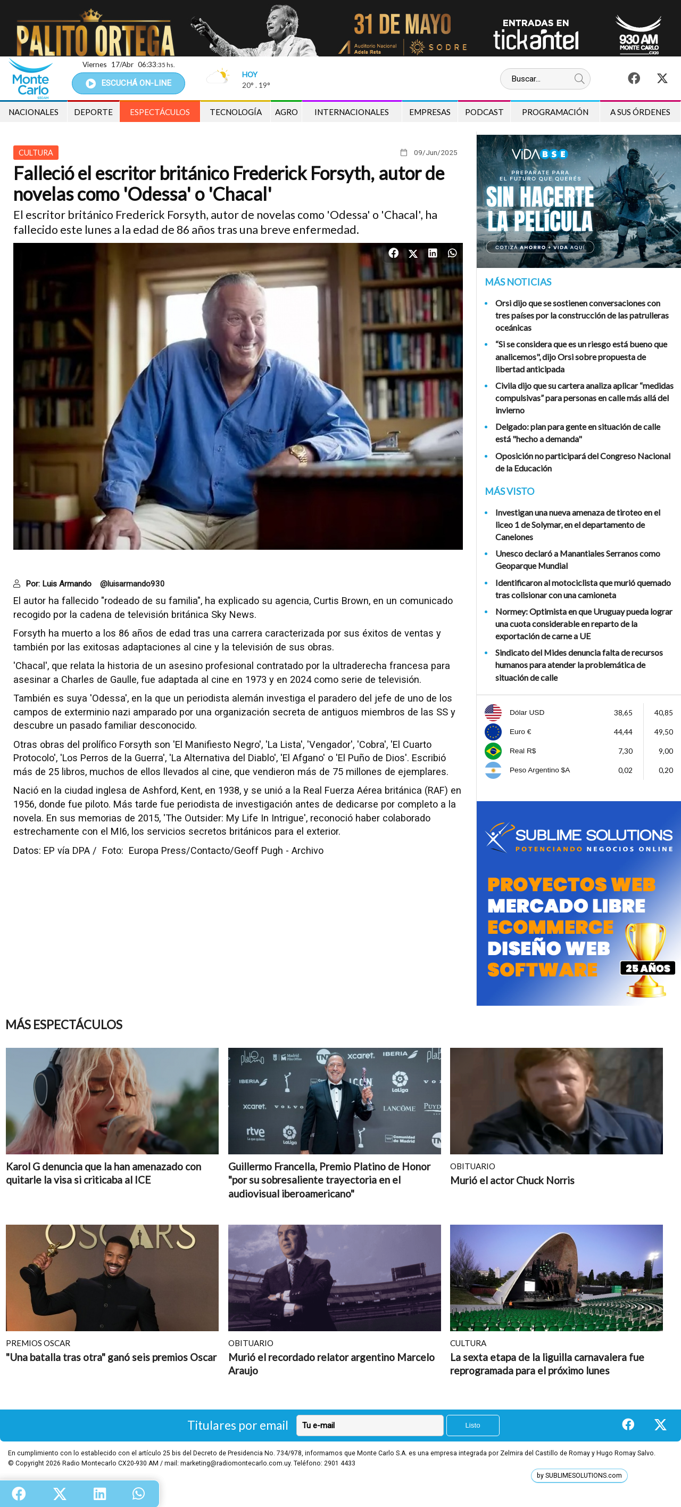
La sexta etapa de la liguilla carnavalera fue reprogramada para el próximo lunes (547, 1364)
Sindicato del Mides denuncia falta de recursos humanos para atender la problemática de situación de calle (579, 664)
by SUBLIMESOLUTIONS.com (579, 1475)
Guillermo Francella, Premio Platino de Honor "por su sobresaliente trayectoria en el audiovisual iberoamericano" (329, 1180)
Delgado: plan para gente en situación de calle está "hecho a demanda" (577, 432)
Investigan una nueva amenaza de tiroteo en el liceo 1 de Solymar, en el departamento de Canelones (577, 524)
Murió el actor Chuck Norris (512, 1180)
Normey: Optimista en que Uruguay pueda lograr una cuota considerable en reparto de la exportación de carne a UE (583, 623)
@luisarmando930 (132, 584)
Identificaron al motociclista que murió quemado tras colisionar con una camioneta (583, 588)
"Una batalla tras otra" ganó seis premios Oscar (111, 1357)
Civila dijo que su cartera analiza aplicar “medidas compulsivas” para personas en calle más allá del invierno (584, 397)
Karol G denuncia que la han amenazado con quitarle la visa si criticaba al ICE (103, 1173)
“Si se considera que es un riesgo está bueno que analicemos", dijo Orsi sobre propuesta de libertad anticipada (581, 356)
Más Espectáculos (63, 1024)
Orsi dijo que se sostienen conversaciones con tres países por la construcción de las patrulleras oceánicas (582, 315)
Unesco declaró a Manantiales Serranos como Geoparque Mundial (577, 559)
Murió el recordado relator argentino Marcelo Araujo (331, 1364)
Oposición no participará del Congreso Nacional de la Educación (582, 462)
